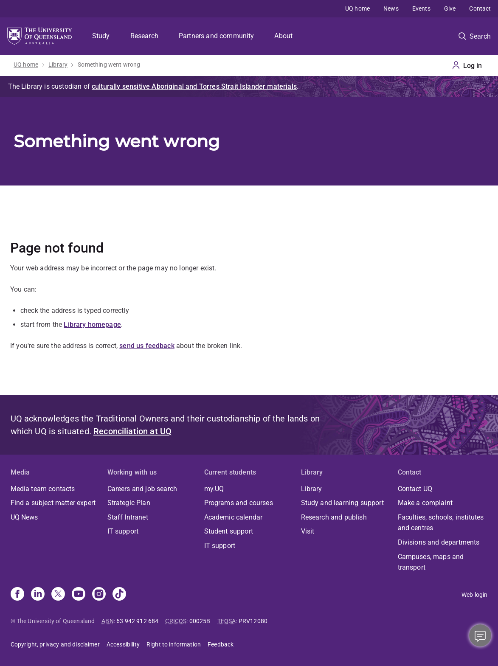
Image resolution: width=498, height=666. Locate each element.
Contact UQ (415, 489)
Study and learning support (342, 503)
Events (421, 8)
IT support (123, 531)
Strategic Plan (128, 503)
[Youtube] (78, 595)
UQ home (357, 8)
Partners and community (216, 36)
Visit (308, 531)
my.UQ (214, 489)
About (283, 36)
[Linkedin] (38, 595)
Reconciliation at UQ (132, 431)
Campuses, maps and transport (431, 562)
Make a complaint (425, 503)
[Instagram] (99, 595)
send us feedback (146, 346)
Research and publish (334, 517)
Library (58, 64)
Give (450, 8)
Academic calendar (233, 517)
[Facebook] (17, 595)
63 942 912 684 (137, 621)
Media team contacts (43, 489)
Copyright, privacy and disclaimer (55, 644)
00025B (200, 621)
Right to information (173, 644)
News (391, 8)
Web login (474, 594)
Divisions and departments (439, 542)
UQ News (24, 517)
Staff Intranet (127, 517)
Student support (228, 531)
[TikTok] (119, 595)
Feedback (221, 644)
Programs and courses (238, 503)
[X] (58, 595)
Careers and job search (142, 489)
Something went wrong (109, 64)
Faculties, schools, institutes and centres (441, 522)
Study (101, 36)
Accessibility (123, 644)
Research (144, 36)
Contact (480, 8)
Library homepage (92, 324)
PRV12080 (253, 621)
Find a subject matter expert (53, 503)
